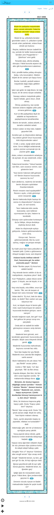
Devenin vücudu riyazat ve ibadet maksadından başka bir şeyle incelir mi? (27, 484)
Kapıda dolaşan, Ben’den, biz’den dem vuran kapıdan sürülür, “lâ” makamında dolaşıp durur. (27, 375)
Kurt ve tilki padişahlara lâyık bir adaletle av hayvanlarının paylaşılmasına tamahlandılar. (27, 116)
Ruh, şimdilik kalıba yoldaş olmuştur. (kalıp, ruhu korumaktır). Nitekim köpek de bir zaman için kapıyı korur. (27, 75)
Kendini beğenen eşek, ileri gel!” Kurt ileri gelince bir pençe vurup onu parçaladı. (27, 319)
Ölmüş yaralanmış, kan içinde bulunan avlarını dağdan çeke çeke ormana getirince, (27, 107)
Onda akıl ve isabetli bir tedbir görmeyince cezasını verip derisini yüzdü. (27, 328)
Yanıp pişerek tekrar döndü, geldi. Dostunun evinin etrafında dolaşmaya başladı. (27, 436)
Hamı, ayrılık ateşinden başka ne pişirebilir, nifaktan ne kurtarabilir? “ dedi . (27, 421)
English (40, 8)
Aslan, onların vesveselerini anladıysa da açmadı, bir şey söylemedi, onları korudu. (27, 158)
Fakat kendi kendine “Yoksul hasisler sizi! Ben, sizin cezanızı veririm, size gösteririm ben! (27, 166)
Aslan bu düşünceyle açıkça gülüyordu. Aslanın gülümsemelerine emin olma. (27, 231)
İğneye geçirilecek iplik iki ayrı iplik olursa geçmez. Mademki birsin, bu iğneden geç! (27, 466)
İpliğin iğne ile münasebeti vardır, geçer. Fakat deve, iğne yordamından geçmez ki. (27, 475)
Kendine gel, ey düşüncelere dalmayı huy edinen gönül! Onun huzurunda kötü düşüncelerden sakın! (27, 137)
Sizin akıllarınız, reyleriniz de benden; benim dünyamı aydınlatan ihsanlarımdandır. (27, 184)
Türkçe (45, 8)
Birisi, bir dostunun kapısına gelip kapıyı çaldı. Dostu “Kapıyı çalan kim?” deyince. (27, 404)
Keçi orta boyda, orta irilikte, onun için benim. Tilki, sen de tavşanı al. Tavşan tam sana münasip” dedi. (27, 290)
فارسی (51, 9)
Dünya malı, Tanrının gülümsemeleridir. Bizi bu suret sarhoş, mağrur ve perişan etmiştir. (27, 240)
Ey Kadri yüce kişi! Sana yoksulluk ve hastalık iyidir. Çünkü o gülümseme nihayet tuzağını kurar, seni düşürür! (27, 251)
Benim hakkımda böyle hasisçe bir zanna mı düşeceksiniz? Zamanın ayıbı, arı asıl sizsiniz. (27, 202)
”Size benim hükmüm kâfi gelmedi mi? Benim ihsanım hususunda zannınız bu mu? (27, 175)
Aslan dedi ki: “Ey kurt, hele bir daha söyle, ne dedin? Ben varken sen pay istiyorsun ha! (27, 299)
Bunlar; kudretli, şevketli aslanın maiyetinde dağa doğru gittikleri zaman (27, 83)
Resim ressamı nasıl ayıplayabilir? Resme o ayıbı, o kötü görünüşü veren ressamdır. (27, 193)
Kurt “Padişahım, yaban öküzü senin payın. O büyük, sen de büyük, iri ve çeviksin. (27, 281)
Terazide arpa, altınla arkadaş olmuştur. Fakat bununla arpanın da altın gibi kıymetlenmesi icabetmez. (27, 63)
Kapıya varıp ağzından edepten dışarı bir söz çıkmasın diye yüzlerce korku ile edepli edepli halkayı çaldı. (27, 445)
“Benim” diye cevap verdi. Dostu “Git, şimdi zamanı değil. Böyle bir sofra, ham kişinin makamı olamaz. (27, 412)
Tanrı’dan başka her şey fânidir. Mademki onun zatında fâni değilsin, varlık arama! (27, 354)
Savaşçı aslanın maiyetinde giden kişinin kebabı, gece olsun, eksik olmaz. (27, 99)
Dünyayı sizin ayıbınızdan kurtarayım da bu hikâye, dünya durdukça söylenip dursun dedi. (27, 222)
